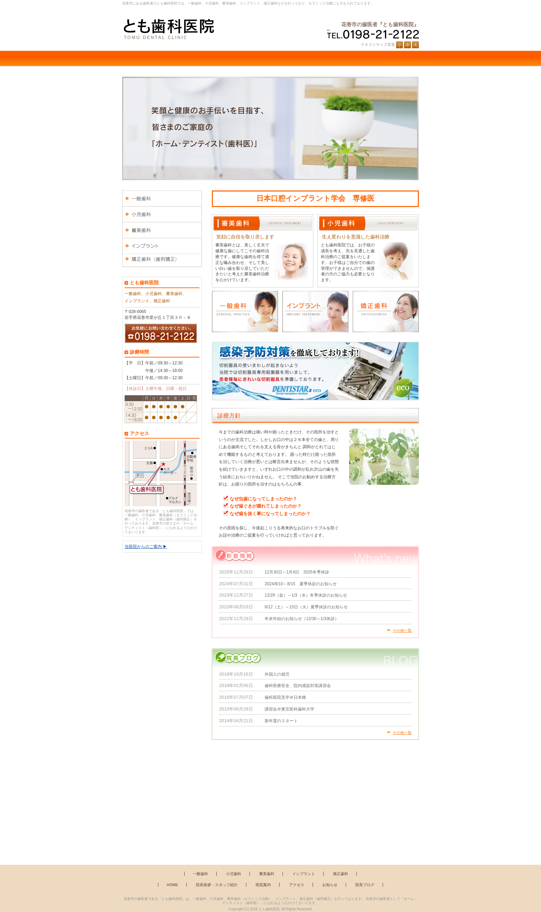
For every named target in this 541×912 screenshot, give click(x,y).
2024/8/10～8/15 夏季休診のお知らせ (301, 583)
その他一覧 (402, 630)
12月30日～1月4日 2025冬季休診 (297, 572)
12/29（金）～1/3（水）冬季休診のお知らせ (306, 595)
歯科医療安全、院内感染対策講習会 (298, 685)
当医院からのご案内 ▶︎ (146, 546)
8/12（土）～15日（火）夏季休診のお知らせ (306, 607)
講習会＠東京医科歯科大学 (289, 709)
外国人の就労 (277, 674)
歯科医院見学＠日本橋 (285, 697)
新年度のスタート (281, 720)
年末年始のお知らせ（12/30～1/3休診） (302, 618)
